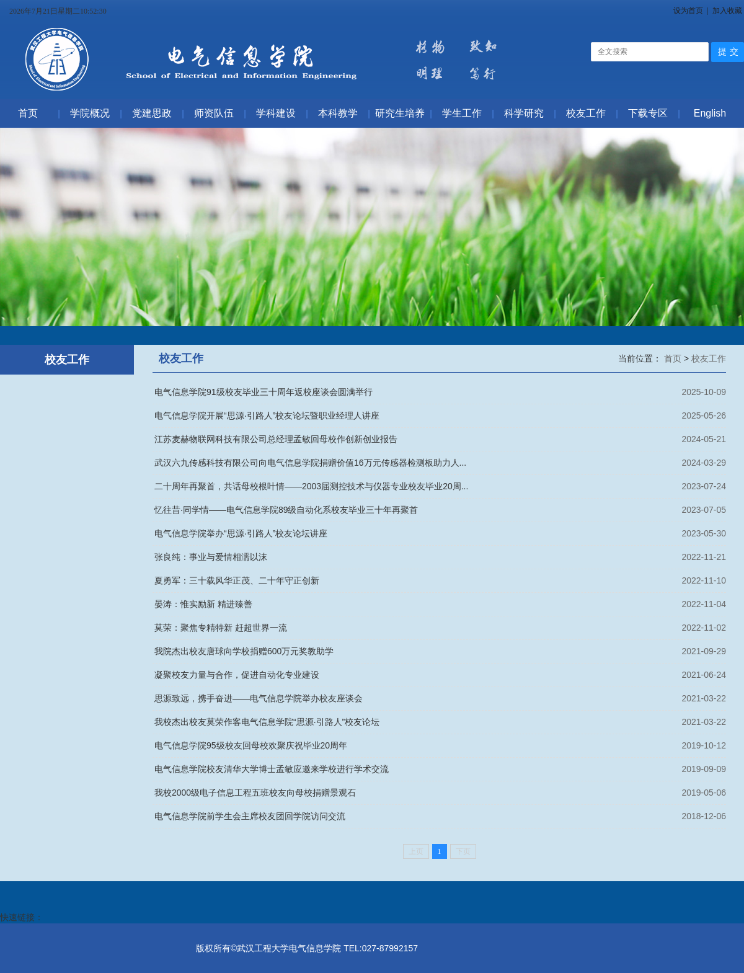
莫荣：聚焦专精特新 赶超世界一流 (220, 628)
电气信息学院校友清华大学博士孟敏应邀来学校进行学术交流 (271, 769)
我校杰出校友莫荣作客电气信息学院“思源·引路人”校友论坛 (266, 722)
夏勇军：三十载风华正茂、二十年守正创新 (236, 580)
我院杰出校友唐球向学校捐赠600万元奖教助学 (244, 651)
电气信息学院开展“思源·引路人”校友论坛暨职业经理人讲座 (266, 415)
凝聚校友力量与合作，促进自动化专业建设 (236, 675)
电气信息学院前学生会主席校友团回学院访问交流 (249, 816)
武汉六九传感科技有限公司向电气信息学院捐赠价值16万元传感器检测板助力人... (310, 463)
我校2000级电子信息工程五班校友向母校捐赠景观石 (255, 793)
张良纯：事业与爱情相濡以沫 (210, 557)
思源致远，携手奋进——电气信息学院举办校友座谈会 (258, 698)
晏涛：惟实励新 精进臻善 (203, 604)
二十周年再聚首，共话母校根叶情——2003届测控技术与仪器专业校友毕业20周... (311, 486)
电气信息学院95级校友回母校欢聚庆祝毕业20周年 (250, 745)
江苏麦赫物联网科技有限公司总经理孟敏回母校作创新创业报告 (275, 439)
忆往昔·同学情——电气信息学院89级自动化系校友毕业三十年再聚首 (286, 510)
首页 (674, 358)
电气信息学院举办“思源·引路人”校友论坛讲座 (240, 533)
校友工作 (708, 358)
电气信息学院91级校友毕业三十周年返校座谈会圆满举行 (263, 392)
